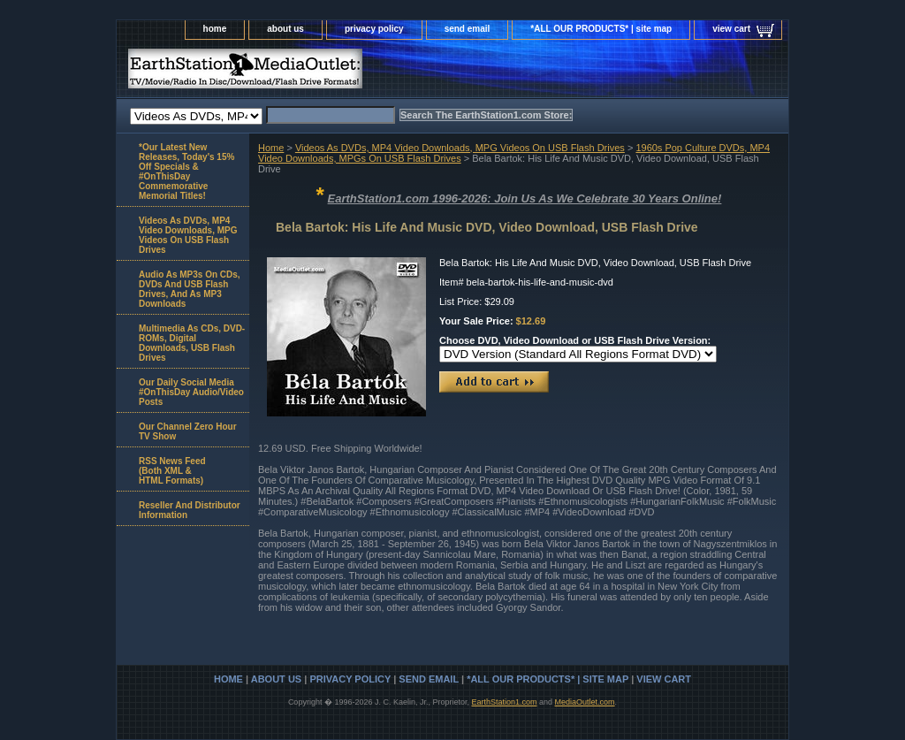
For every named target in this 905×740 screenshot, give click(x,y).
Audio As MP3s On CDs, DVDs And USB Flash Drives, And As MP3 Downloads (189, 289)
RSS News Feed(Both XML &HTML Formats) (172, 470)
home (215, 29)
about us (285, 29)
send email (468, 29)
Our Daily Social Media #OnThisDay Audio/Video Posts (191, 392)
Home (271, 147)
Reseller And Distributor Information (189, 510)
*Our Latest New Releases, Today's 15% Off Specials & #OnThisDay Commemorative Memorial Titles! (186, 171)
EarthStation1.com (503, 702)
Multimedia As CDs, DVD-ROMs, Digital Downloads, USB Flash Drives (192, 343)
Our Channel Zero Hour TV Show (188, 431)
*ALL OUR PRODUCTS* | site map (601, 29)
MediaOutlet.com (585, 702)
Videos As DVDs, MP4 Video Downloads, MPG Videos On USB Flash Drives (460, 147)
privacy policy (374, 29)
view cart (731, 29)
